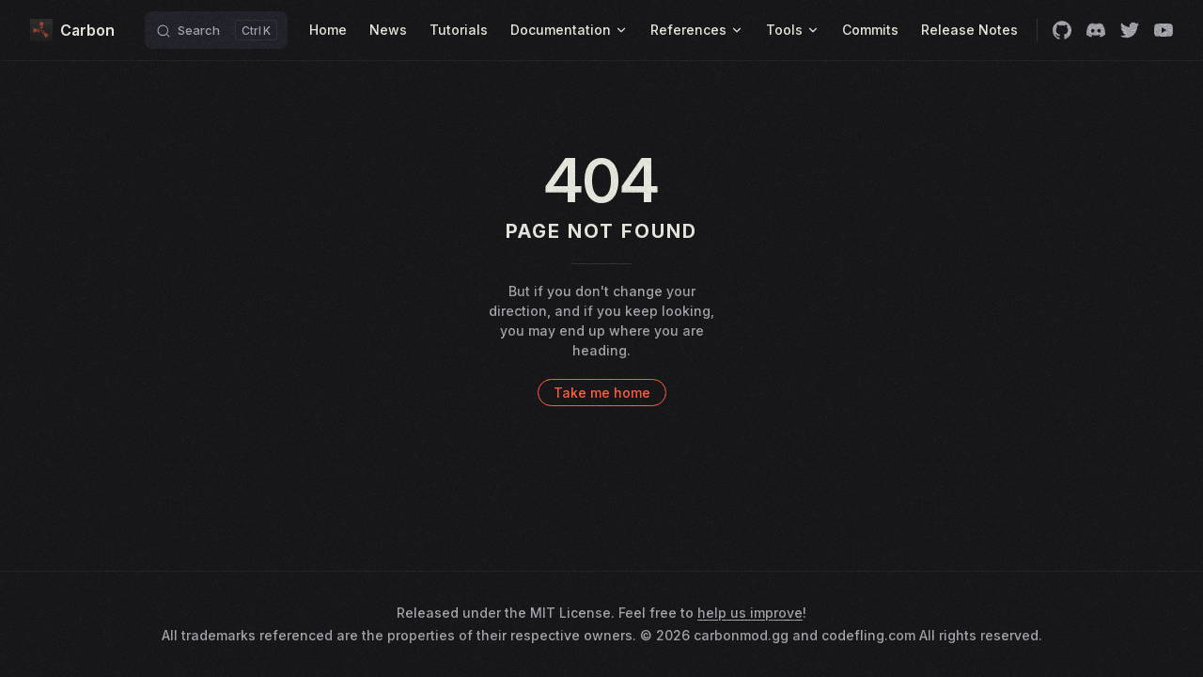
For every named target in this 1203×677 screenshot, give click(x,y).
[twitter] (1130, 30)
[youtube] (1163, 30)
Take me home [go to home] (602, 393)
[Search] (216, 30)
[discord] (1096, 30)
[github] (1062, 30)
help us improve (750, 613)
